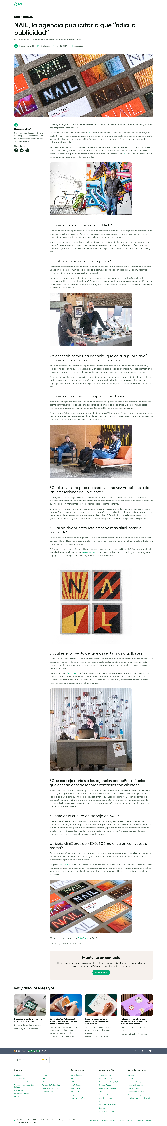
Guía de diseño (133, 1088)
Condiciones (94, 1120)
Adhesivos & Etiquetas (48, 10)
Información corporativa (143, 1120)
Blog (110, 10)
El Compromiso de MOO (108, 1105)
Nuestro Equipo (105, 1085)
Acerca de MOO (105, 1075)
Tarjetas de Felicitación (51, 1085)
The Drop (103, 1091)
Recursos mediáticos (107, 1078)
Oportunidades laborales (108, 1088)
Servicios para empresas (96, 10)
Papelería (69, 10)
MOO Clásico (76, 1088)
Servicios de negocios (107, 1095)
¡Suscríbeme (101, 972)
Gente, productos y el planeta (110, 1082)
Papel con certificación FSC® (82, 1098)
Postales (33, 10)
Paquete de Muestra (103, 3)
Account (116, 3)
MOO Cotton (76, 1085)
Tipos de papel (76, 1075)
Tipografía (75, 1091)
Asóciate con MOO (106, 1111)
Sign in (124, 3)
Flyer (61, 10)
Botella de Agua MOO (22, 1093)
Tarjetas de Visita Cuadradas (24, 1082)
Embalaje (102, 1108)
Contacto (131, 1075)
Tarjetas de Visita (20, 10)
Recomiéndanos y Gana (136, 1095)
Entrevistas (28, 16)
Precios (130, 1078)
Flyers (44, 1075)
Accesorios (80, 10)
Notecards (46, 1082)
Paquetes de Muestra (79, 1095)
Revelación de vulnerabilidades (139, 1098)
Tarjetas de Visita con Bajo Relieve (24, 1086)
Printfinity (102, 1101)
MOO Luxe (75, 1078)
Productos (18, 1075)
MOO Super (75, 1082)
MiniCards (83, 938)
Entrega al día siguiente (136, 1082)
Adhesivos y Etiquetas (50, 1088)
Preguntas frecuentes (135, 1085)
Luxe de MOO (19, 1090)
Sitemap (130, 1120)
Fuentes (121, 1120)
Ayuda (117, 10)
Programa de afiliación (136, 1091)
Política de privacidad (108, 1120)
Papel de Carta (47, 1091)
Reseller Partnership (106, 1098)
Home (17, 16)
